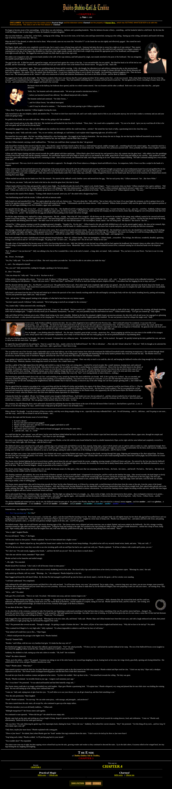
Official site (53, 775)
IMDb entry (42, 775)
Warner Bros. (110, 23)
